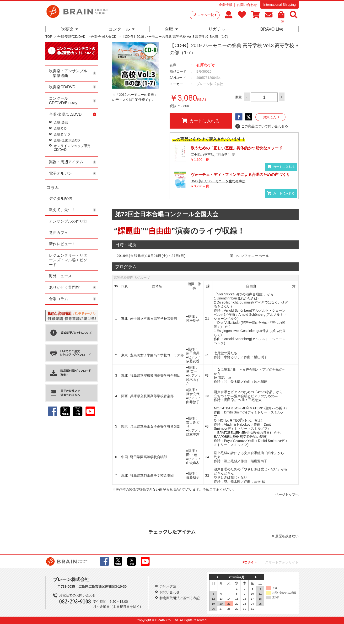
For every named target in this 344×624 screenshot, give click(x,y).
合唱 (171, 29)
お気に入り (271, 117)
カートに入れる (201, 120)
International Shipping (279, 4)
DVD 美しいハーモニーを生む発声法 (218, 181)
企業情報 (225, 5)
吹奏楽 (69, 29)
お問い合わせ (247, 5)
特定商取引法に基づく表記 (180, 598)
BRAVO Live (271, 29)
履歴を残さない (287, 536)
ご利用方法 (168, 586)
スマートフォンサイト (282, 562)
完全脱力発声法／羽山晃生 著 (213, 155)
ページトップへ (287, 494)
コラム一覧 (206, 15)
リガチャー (219, 29)
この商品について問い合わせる (261, 126)
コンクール (121, 29)
